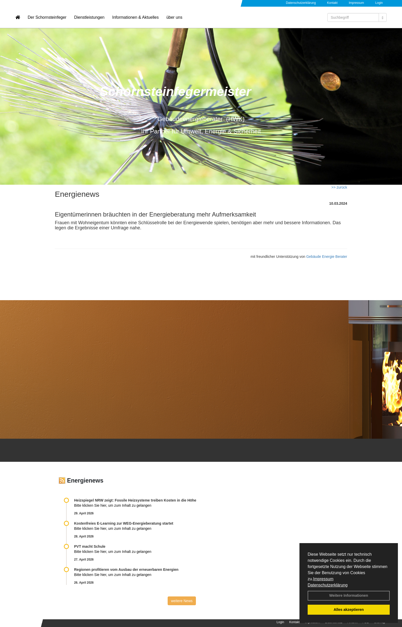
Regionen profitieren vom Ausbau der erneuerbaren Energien (126, 569)
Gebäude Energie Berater (326, 256)
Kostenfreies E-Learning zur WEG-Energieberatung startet (123, 523)
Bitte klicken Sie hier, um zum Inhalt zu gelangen (112, 505)
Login (379, 3)
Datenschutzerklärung (328, 585)
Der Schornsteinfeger (47, 19)
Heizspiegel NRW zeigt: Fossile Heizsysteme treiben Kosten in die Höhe (135, 500)
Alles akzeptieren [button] (349, 610)
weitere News (182, 601)
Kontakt (332, 3)
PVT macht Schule (89, 546)
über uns (174, 19)
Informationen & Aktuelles (135, 19)
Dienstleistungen (89, 19)
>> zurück (339, 187)
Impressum (323, 579)
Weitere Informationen (348, 595)
